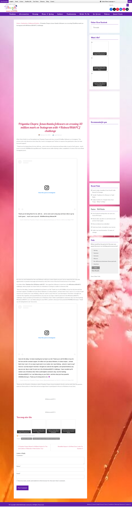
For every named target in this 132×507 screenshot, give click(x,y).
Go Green (97, 14)
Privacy (102, 504)
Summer (96, 253)
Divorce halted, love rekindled (100, 224)
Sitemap (117, 504)
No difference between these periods (105, 261)
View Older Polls (95, 276)
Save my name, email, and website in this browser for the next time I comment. (41, 480)
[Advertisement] (66, 6)
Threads (96, 27)
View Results (95, 270)
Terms (106, 504)
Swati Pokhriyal (58, 135)
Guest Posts (118, 14)
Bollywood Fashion (34, 23)
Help (98, 504)
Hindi (16, 1)
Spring (95, 250)
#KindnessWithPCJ (26, 438)
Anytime (96, 264)
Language (107, 1)
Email (18, 473)
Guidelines (111, 504)
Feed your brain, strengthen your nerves (103, 227)
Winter (96, 258)
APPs (129, 1)
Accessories (24, 14)
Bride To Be (85, 14)
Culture (60, 14)
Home (18, 23)
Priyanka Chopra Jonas (36, 220)
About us (89, 504)
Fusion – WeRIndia (98, 209)
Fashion (12, 14)
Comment (19, 455)
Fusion (21, 1)
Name (18, 466)
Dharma (42, 1)
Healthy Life (28, 1)
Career (94, 504)
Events (52, 1)
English (11, 1)
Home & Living (48, 14)
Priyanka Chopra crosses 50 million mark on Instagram (46, 438)
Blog (47, 1)
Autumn (96, 256)
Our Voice (35, 1)
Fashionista (71, 14)
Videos (107, 14)
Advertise (122, 504)
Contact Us (128, 504)
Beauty (35, 14)
